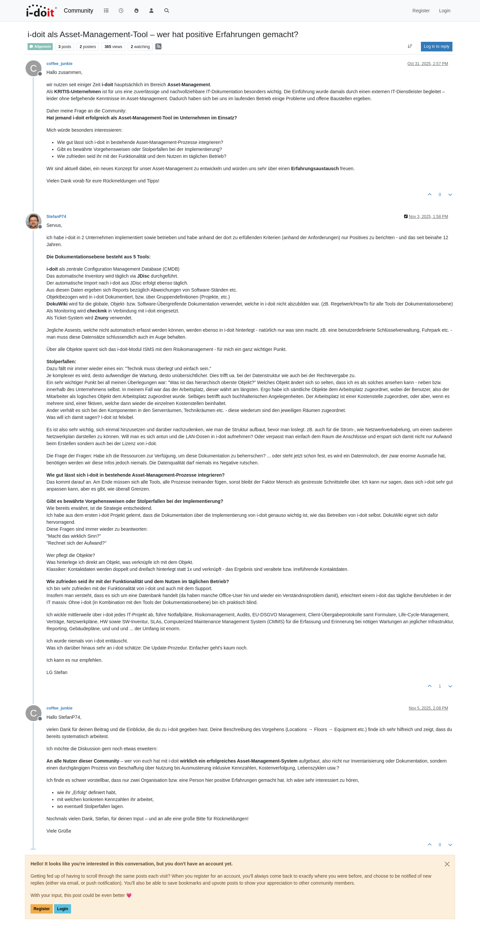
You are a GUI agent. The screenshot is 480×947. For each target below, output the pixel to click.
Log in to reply (436, 46)
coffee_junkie (59, 63)
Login (62, 909)
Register (42, 909)
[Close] (447, 864)
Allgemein (40, 46)
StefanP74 (56, 216)
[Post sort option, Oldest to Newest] (410, 46)
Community (78, 10)
